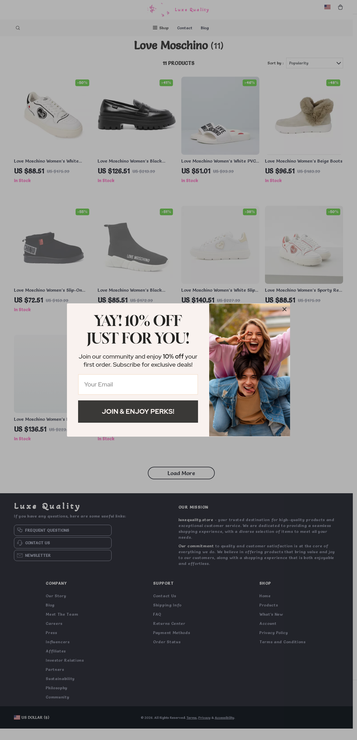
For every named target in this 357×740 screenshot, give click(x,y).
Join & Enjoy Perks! (138, 411)
